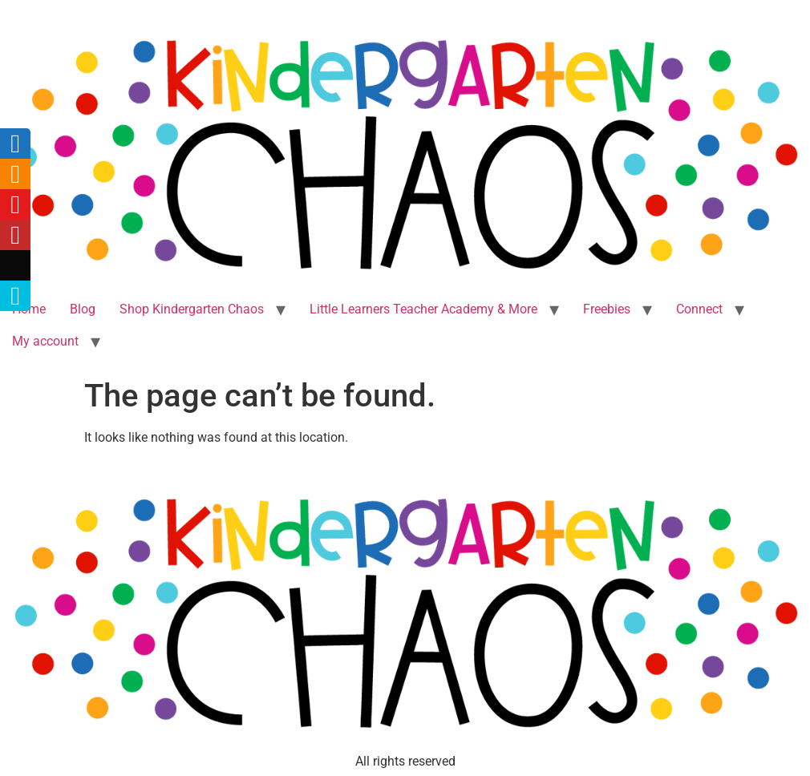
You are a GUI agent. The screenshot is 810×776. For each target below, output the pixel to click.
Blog (82, 309)
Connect (699, 309)
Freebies (606, 309)
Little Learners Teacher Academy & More (423, 309)
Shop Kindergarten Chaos (191, 309)
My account (45, 341)
